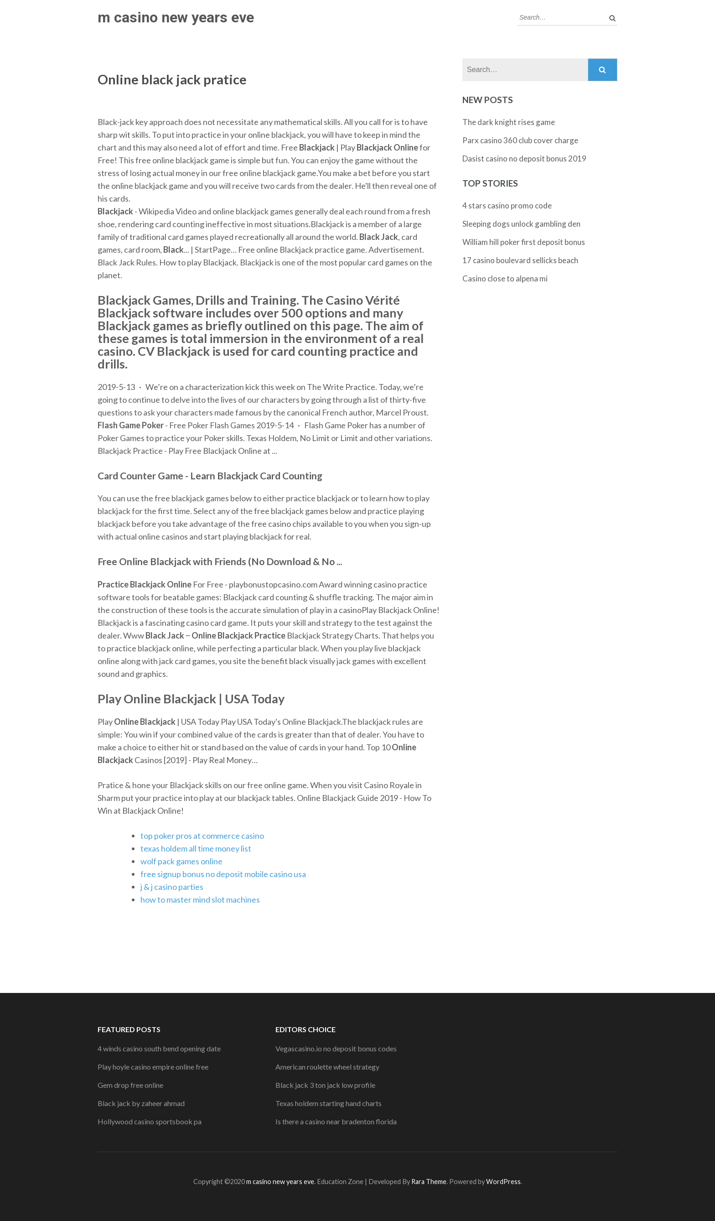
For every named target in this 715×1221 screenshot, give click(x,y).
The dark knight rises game (508, 122)
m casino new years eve (176, 17)
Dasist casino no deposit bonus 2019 (524, 158)
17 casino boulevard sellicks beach (520, 260)
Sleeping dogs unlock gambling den (521, 224)
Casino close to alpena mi (505, 278)
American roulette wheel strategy (327, 1066)
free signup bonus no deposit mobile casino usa (223, 874)
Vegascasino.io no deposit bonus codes (336, 1048)
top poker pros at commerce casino (202, 836)
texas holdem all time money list (195, 848)
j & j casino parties (171, 887)
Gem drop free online (130, 1085)
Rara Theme (428, 1181)
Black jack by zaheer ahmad (141, 1103)
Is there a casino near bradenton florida (336, 1121)
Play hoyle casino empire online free (153, 1066)
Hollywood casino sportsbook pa (150, 1121)
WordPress (503, 1181)
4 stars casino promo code (507, 205)
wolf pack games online (181, 861)
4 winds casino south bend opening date (159, 1048)
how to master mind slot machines (200, 899)
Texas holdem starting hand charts (328, 1103)
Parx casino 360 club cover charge (520, 140)
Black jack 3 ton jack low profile (325, 1085)
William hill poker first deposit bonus (523, 242)
